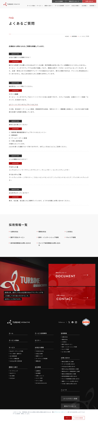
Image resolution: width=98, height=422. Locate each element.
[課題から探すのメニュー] (52, 5)
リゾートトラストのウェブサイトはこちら (25, 104)
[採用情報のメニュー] (95, 5)
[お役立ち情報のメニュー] (79, 5)
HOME (67, 36)
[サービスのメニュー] (42, 5)
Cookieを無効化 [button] (78, 418)
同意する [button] (68, 418)
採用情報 (74, 36)
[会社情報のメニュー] (87, 5)
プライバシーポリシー (60, 412)
